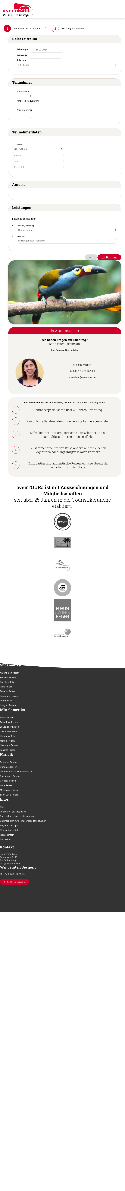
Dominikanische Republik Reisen (16, 771)
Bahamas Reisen (8, 762)
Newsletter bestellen (10, 830)
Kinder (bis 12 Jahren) (28, 100)
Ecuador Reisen (8, 691)
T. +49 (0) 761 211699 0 (14, 881)
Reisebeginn (23, 49)
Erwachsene (23, 91)
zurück (91, 257)
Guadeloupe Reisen (10, 776)
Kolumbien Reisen (9, 695)
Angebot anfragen (9, 825)
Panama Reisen (7, 749)
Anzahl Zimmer (24, 109)
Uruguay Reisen (8, 705)
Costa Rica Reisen (9, 722)
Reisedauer (22, 60)
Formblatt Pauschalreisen (13, 811)
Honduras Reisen (8, 736)
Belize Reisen (7, 717)
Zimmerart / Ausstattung (25, 226)
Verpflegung (21, 236)
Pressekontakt (7, 834)
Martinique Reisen (9, 789)
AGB (2, 806)
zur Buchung (109, 257)
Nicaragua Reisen (9, 745)
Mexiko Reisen (7, 740)
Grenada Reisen (8, 780)
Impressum (5, 839)
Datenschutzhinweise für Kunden (17, 816)
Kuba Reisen (6, 785)
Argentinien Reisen (9, 672)
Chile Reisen (6, 686)
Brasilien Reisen (8, 682)
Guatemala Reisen (9, 731)
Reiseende (22, 55)
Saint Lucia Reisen (9, 794)
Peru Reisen (6, 700)
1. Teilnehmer (17, 144)
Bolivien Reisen (8, 677)
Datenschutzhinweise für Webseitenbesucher (23, 820)
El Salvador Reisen (9, 726)
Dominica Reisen (8, 766)
